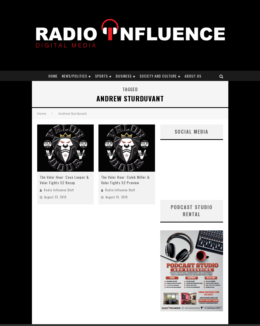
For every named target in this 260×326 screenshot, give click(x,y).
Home (53, 76)
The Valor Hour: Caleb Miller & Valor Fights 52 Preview (125, 179)
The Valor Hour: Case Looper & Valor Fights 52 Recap (64, 179)
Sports (101, 76)
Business (124, 76)
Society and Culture (158, 76)
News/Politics (74, 76)
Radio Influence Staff (59, 190)
